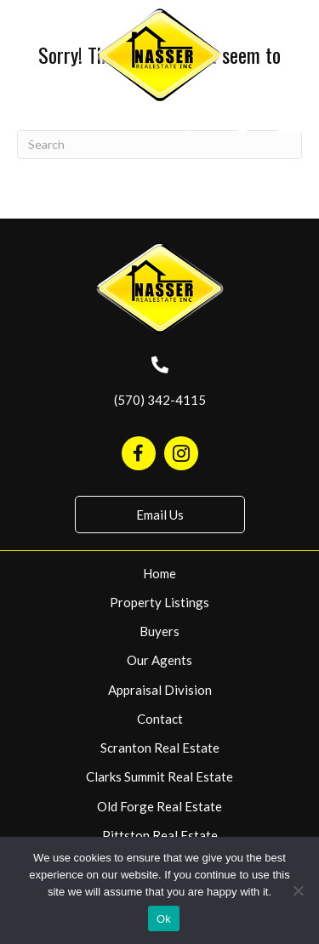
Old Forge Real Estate (159, 806)
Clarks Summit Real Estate (159, 776)
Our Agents (159, 660)
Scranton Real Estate (159, 747)
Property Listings (159, 602)
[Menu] (290, 125)
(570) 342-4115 (160, 399)
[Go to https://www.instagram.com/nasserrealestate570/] (181, 453)
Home (159, 573)
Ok (164, 919)
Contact (160, 718)
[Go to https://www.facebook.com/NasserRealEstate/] (139, 453)
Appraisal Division (160, 689)
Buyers (159, 631)
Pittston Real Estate (160, 835)
